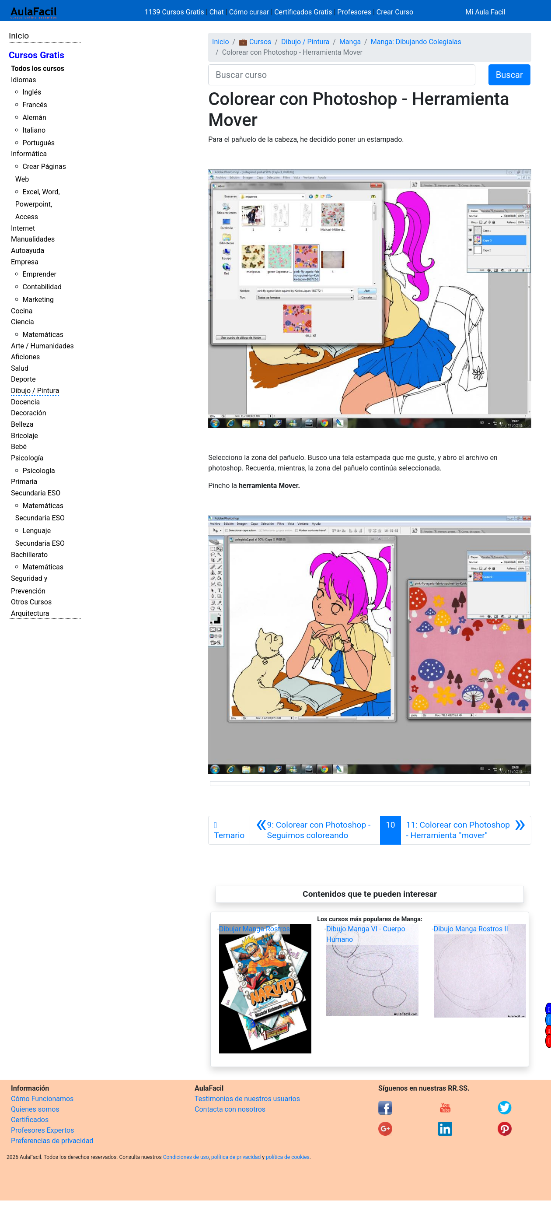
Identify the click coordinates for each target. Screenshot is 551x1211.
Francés (34, 105)
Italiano (33, 130)
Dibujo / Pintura (35, 390)
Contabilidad (42, 287)
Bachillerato (29, 555)
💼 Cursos (255, 42)
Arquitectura (30, 613)
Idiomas (23, 80)
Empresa (24, 262)
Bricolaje (24, 436)
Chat (216, 12)
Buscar (509, 75)
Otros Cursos (31, 602)
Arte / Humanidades (42, 346)
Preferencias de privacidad (52, 1141)
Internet (23, 228)
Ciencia (22, 322)
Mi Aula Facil (485, 12)
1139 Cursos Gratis (175, 12)
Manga (350, 42)
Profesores (354, 12)
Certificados (30, 1120)
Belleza (22, 424)
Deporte (23, 379)
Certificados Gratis (303, 12)
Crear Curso (395, 12)
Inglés (31, 92)
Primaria (24, 481)
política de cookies (288, 1157)
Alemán (34, 117)
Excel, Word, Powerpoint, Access (37, 204)
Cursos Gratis (36, 55)
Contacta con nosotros (230, 1109)
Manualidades (33, 239)
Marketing (37, 299)
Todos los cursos (37, 68)
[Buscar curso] (341, 74)
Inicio (19, 36)
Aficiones (25, 357)
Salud (19, 368)
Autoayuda (27, 250)
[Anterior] (315, 830)
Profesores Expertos (42, 1130)
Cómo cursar (249, 12)
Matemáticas (42, 334)
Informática (29, 154)
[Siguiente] (466, 830)
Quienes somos (35, 1109)
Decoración (28, 413)
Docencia (25, 402)
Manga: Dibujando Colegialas (416, 42)
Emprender (39, 274)
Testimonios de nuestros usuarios (247, 1099)
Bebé (19, 446)
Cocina (21, 311)
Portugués (38, 143)
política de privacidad (236, 1157)
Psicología (27, 458)
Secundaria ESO (35, 493)
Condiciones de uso (186, 1157)
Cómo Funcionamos (42, 1099)
